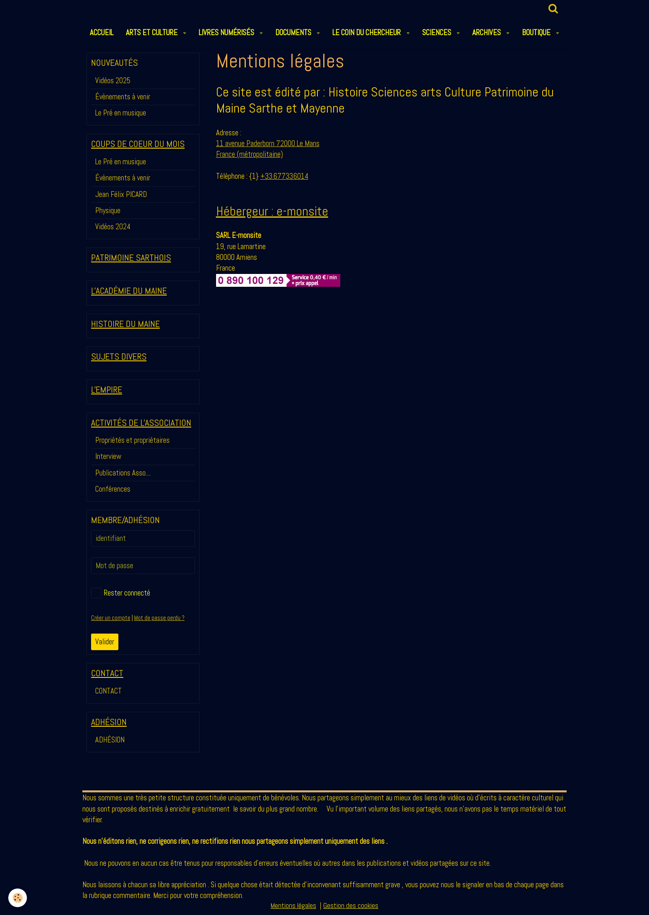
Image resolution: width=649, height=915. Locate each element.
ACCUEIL (101, 32)
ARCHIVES (487, 32)
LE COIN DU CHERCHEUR (367, 32)
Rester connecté (120, 593)
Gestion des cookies (350, 905)
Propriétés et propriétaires (132, 440)
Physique (107, 210)
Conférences (112, 489)
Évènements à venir (122, 96)
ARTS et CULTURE (152, 32)
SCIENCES (437, 32)
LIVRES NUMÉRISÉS (227, 32)
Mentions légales (293, 905)
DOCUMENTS (294, 32)
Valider (104, 641)
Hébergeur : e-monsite (272, 211)
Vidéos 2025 (112, 80)
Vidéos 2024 (112, 226)
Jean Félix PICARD (121, 194)
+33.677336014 (284, 176)
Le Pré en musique (120, 113)
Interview (108, 456)
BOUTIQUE (537, 32)
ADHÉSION (110, 739)
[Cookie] (17, 898)
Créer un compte (110, 618)
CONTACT (108, 691)
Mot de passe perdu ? (159, 618)
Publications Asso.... (123, 473)
